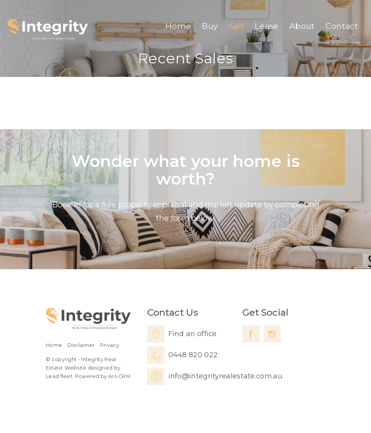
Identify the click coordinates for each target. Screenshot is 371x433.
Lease (267, 26)
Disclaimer (81, 345)
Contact (342, 26)
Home (178, 26)
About (302, 26)
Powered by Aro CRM (102, 376)
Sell (236, 26)
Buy (210, 26)
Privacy (109, 345)
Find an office (192, 334)
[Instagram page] (272, 334)
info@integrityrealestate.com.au (225, 376)
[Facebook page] (251, 334)
